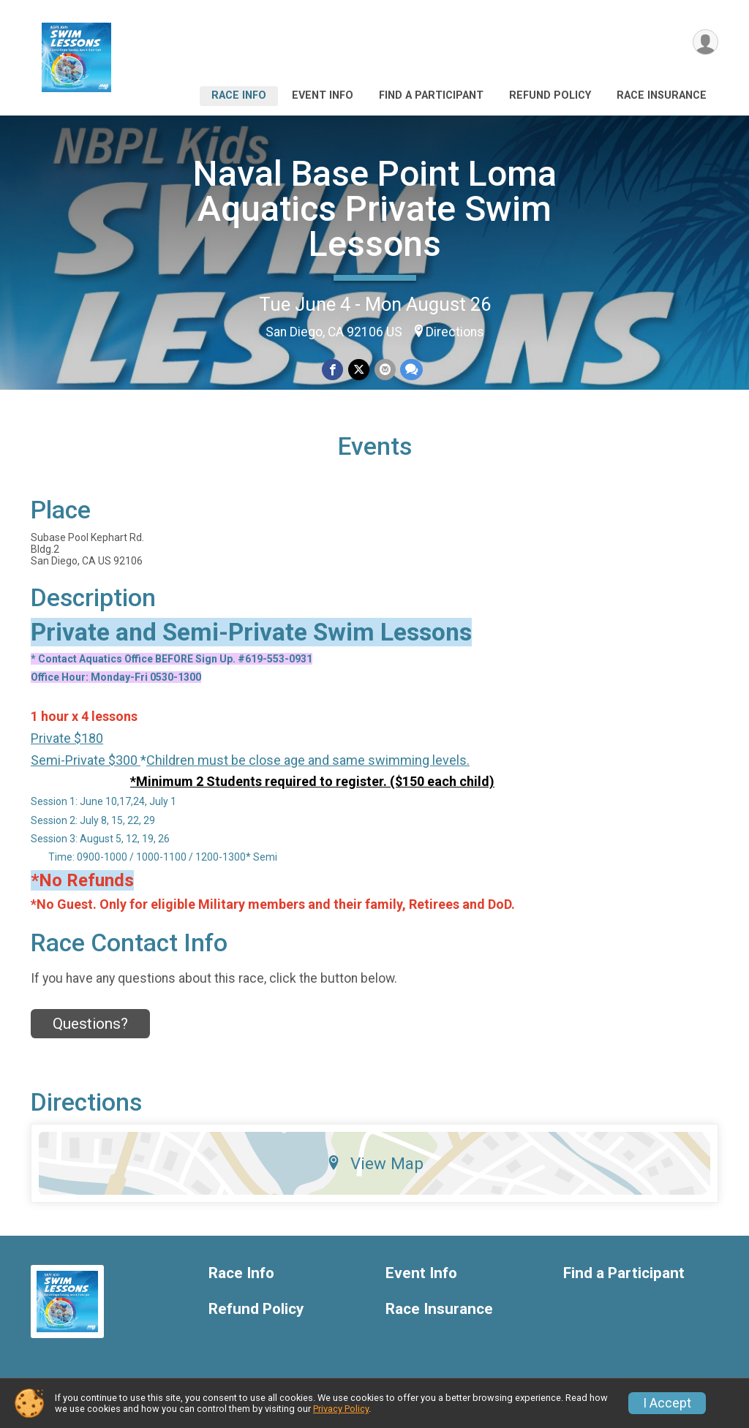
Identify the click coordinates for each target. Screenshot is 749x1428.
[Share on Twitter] (358, 369)
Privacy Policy (341, 1408)
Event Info (322, 95)
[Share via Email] (384, 369)
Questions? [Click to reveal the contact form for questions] (90, 1027)
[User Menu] (704, 42)
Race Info (238, 95)
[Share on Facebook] (333, 369)
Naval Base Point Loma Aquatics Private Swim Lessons (375, 209)
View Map (375, 1167)
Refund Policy (550, 95)
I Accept (667, 1403)
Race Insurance (662, 95)
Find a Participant (431, 95)
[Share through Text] (410, 369)
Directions (455, 332)
